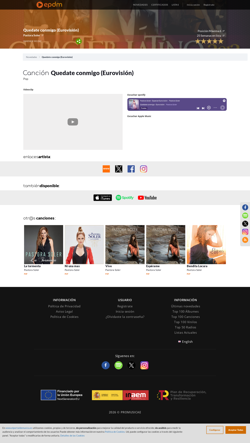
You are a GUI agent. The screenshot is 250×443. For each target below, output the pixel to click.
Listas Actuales (185, 332)
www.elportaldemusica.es (19, 427)
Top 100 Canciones (185, 317)
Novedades (31, 57)
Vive (108, 266)
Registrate (125, 306)
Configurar (214, 429)
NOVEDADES (140, 4)
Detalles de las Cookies (72, 435)
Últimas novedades (185, 306)
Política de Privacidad (64, 306)
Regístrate (209, 4)
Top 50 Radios (185, 327)
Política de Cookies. (115, 431)
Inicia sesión (193, 4)
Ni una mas (72, 266)
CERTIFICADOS (159, 4)
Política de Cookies (64, 317)
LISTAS (175, 4)
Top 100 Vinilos (185, 322)
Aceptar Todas (235, 429)
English (187, 342)
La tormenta (32, 266)
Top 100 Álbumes (186, 311)
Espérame (153, 266)
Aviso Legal (64, 311)
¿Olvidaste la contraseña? (125, 317)
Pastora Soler (31, 35)
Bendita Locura (197, 266)
